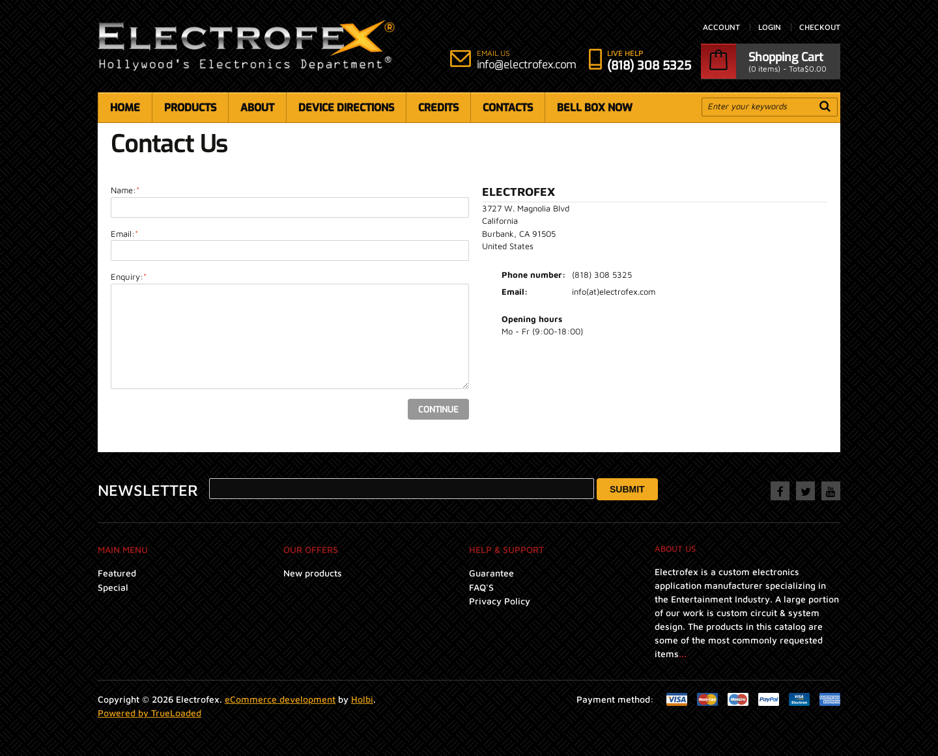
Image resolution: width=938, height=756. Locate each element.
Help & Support (506, 549)
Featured (117, 572)
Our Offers (310, 549)
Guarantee (491, 572)
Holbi (362, 699)
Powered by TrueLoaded (149, 712)
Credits (438, 108)
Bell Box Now (594, 108)
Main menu (123, 549)
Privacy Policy (499, 600)
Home (125, 108)
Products (190, 108)
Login (769, 27)
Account (721, 27)
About (257, 108)
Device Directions (346, 108)
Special (113, 587)
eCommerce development (280, 699)
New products (312, 572)
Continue (438, 409)
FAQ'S (481, 587)
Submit (627, 489)
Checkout (819, 27)
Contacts (508, 108)
